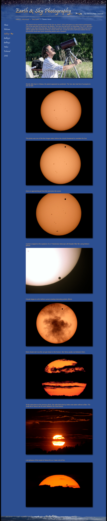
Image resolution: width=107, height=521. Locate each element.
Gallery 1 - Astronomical (22, 19)
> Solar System (34, 19)
